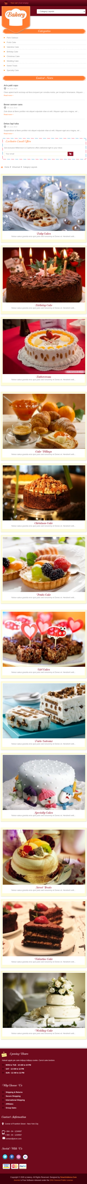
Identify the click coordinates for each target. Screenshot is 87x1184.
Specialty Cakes (43, 812)
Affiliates (9, 1104)
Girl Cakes (43, 669)
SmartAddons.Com (68, 1177)
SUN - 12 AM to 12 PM (15, 1073)
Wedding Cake (13, 61)
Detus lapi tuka (11, 123)
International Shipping (15, 1100)
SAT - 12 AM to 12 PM (15, 1069)
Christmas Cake (13, 56)
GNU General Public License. (61, 1180)
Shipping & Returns (14, 1092)
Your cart (14, 3)
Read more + (8, 95)
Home (7, 167)
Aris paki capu (11, 85)
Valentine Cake (13, 47)
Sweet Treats (43, 887)
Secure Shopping (13, 1096)
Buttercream (43, 377)
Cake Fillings (43, 451)
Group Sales (11, 1108)
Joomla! (17, 1180)
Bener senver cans (13, 104)
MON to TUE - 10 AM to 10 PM (18, 1065)
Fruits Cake (11, 42)
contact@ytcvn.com (13, 1139)
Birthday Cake (12, 52)
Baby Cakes (43, 233)
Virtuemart (16, 167)
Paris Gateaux (12, 38)
